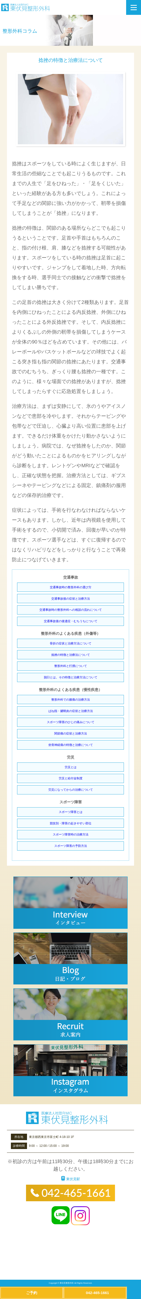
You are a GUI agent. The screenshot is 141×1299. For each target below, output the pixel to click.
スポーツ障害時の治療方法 (70, 834)
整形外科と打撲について (70, 666)
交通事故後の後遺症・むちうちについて (70, 621)
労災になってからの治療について (70, 789)
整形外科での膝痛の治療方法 (70, 699)
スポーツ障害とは (71, 812)
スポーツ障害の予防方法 (70, 846)
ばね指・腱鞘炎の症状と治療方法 (70, 711)
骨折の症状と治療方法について (70, 643)
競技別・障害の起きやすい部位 (70, 823)
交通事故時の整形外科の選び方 (70, 587)
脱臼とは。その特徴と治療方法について (70, 677)
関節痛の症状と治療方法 (70, 733)
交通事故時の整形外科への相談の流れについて (70, 610)
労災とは (71, 767)
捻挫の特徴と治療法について (70, 655)
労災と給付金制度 (71, 778)
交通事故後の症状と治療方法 (70, 598)
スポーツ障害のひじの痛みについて (70, 722)
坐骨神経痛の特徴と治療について (70, 745)
